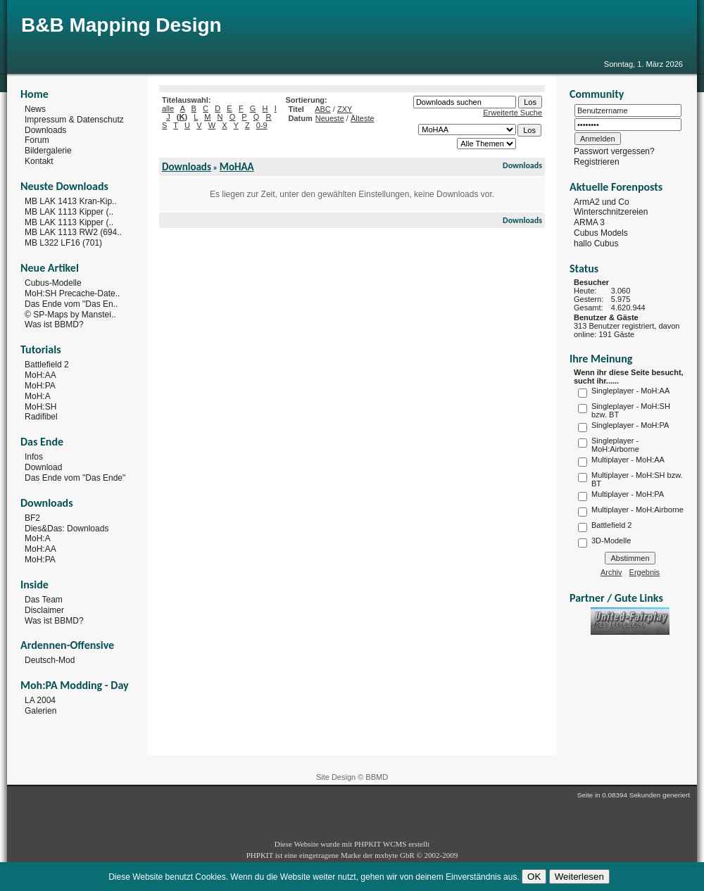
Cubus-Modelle (53, 283)
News (35, 109)
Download (43, 467)
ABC (323, 109)
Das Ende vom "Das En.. (71, 304)
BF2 (32, 518)
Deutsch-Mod (50, 660)
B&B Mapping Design (121, 25)
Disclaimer (44, 610)
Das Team (44, 600)
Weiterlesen (579, 876)
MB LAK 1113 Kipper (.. (69, 212)
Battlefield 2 (47, 364)
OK (534, 876)
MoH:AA (40, 375)
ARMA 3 (589, 222)
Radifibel (41, 417)
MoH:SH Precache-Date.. (72, 293)
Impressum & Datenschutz (74, 120)
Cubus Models (601, 233)
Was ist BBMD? (54, 324)
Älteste (363, 118)
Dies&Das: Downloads (66, 528)
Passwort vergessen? (614, 151)
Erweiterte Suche (512, 112)
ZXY (344, 109)
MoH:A (38, 396)
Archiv (611, 572)
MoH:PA (40, 386)
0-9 (262, 125)
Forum (37, 140)
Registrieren (597, 162)
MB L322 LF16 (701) (63, 243)
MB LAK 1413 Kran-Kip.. (71, 201)
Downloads (45, 129)
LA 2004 (40, 700)
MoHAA (237, 166)
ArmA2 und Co (601, 201)
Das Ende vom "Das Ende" (75, 478)
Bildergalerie (48, 151)
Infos (34, 457)
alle (168, 108)
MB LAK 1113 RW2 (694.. (73, 232)
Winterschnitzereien (611, 212)
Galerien (40, 711)
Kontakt (39, 161)
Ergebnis (644, 572)
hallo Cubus (596, 243)
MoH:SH (40, 406)
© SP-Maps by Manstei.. (70, 314)
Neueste (329, 118)
